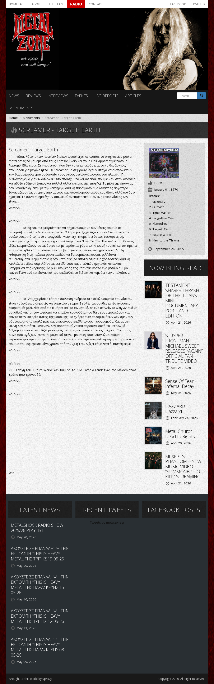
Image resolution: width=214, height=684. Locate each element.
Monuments (21, 107)
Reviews (33, 95)
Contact (96, 4)
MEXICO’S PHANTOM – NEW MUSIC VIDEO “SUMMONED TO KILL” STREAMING (183, 466)
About (37, 4)
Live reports (106, 95)
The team (56, 4)
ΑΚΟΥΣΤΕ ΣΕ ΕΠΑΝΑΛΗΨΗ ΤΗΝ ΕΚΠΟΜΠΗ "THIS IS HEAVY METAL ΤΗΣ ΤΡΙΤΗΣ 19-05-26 (40, 554)
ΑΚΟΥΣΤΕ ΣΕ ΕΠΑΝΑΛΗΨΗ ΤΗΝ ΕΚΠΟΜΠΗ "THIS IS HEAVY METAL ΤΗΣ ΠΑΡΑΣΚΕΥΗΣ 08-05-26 (40, 647)
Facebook (178, 4)
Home (13, 118)
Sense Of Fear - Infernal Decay (180, 383)
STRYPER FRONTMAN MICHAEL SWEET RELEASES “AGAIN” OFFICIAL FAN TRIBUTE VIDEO (184, 348)
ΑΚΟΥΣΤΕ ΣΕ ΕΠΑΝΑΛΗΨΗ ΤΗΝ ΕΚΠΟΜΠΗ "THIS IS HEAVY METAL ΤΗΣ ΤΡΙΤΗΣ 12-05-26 (40, 616)
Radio (76, 3)
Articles (133, 95)
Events (81, 95)
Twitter (198, 4)
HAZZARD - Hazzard (176, 408)
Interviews (57, 95)
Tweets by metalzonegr (107, 522)
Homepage (17, 4)
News (14, 95)
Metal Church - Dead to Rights (180, 433)
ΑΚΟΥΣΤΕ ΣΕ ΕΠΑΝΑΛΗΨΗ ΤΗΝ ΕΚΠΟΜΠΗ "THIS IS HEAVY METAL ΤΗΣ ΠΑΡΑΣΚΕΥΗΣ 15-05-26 (40, 584)
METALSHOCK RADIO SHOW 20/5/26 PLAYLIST (37, 527)
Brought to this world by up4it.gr (30, 679)
